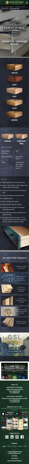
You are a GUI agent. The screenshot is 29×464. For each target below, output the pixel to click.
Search (27, 2)
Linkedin (12, 436)
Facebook (22, 436)
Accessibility (14, 456)
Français (14, 446)
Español (9, 446)
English (4, 446)
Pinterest (17, 436)
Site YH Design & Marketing (15, 461)
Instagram (6, 436)
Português (20, 446)
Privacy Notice (14, 458)
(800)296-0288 (16, 400)
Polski (25, 446)
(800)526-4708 (16, 391)
